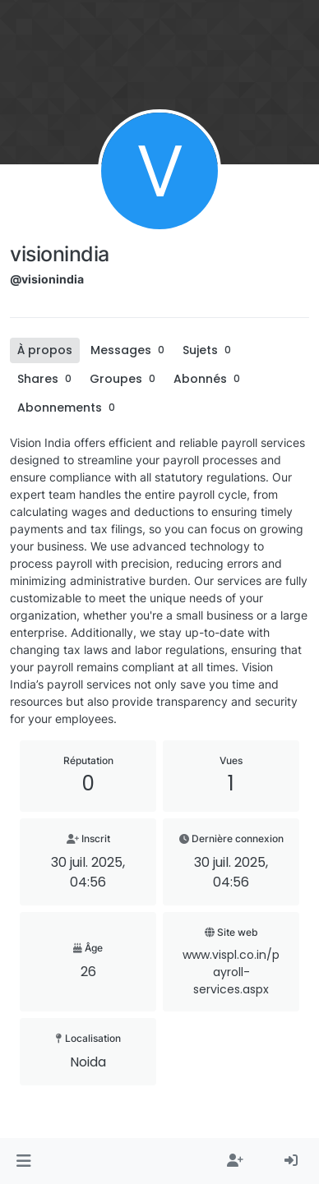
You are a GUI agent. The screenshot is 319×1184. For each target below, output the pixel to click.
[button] (23, 1161)
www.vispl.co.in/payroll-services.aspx (231, 972)
